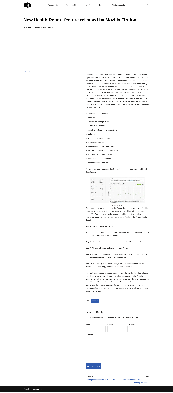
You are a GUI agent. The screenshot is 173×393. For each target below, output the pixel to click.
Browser (51, 28)
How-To (88, 5)
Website (132, 325)
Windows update (118, 5)
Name (88, 325)
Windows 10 (71, 5)
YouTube (27, 71)
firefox (95, 301)
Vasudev (29, 28)
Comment (90, 335)
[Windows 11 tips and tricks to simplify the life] (27, 5)
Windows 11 (53, 5)
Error (101, 5)
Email (110, 325)
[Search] (147, 5)
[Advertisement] (80, 47)
